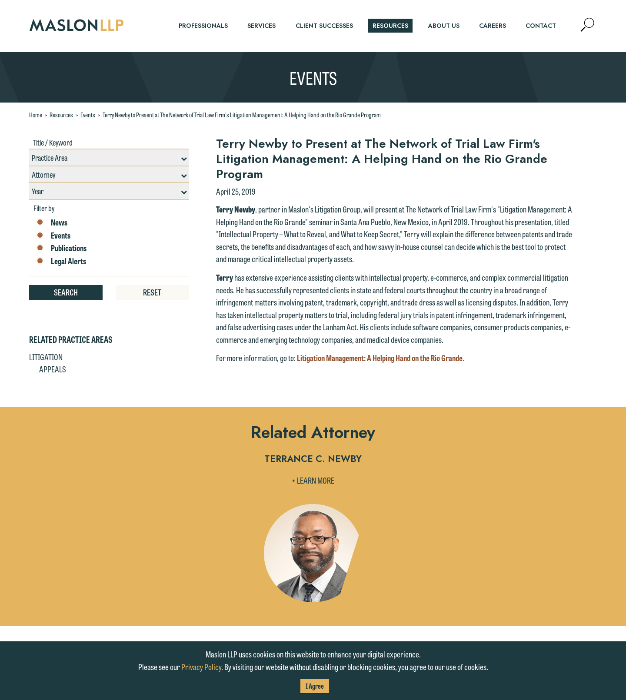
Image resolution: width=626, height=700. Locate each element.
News (51, 222)
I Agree (315, 686)
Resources (61, 114)
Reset (152, 292)
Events (87, 114)
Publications (61, 248)
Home (35, 114)
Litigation (46, 357)
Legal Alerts (61, 261)
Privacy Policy (201, 666)
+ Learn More (313, 480)
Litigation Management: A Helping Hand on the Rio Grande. (380, 358)
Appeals (52, 369)
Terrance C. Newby (313, 459)
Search (66, 292)
